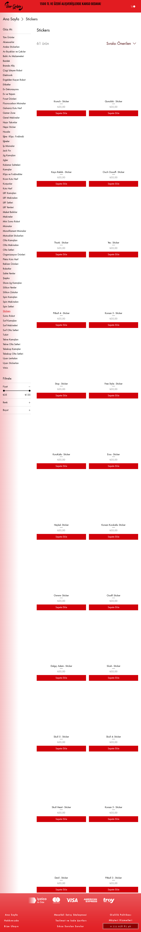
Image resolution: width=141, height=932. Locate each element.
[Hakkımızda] (11, 920)
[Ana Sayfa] (11, 915)
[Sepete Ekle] (61, 113)
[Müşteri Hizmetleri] (121, 920)
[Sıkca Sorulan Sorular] (70, 926)
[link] (133, 6)
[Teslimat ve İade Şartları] (71, 920)
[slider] (4, 390)
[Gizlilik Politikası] (121, 915)
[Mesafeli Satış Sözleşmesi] (70, 915)
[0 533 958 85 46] (121, 926)
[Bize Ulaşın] (11, 926)
